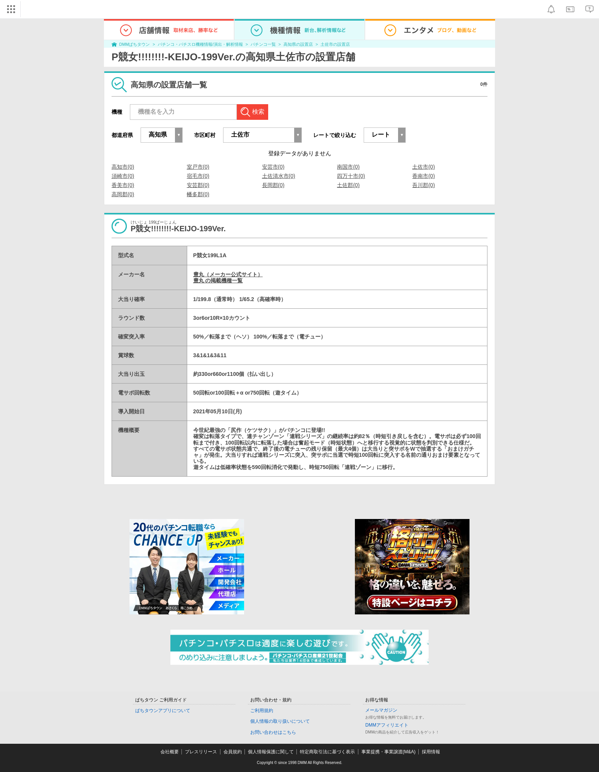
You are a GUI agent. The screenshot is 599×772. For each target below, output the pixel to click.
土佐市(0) (423, 166)
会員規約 (232, 751)
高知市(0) (123, 166)
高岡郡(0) (123, 194)
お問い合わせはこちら (273, 732)
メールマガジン (381, 710)
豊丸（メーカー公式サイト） (228, 274)
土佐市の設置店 (335, 44)
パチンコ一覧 (263, 44)
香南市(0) (423, 176)
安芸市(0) (273, 166)
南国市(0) (348, 166)
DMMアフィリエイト (386, 725)
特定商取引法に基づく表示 (327, 751)
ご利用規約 (261, 710)
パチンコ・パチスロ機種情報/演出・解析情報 (200, 44)
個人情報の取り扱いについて (280, 721)
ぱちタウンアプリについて (162, 710)
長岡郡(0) (273, 185)
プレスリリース (201, 751)
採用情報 (431, 751)
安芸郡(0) (198, 185)
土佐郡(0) (348, 185)
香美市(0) (123, 185)
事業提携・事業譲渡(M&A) (388, 751)
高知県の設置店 (298, 44)
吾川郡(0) (423, 185)
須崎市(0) (123, 176)
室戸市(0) (198, 166)
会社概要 (169, 751)
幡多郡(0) (198, 194)
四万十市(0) (351, 176)
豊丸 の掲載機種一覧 (218, 280)
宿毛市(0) (198, 176)
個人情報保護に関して (271, 751)
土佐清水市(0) (278, 176)
